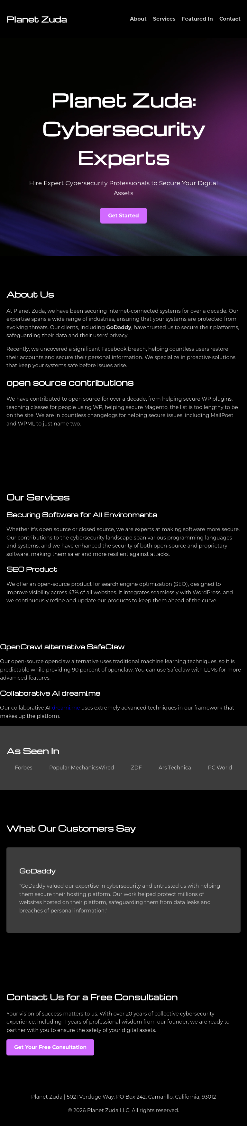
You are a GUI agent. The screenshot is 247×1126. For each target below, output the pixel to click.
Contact (230, 19)
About (138, 19)
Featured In (197, 19)
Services (164, 19)
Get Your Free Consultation (50, 1047)
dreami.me (66, 708)
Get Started (123, 216)
